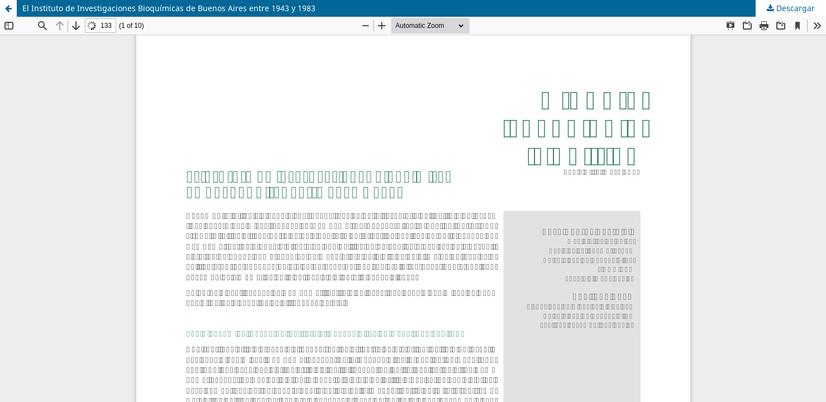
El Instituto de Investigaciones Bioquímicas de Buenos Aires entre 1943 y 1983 (169, 8)
